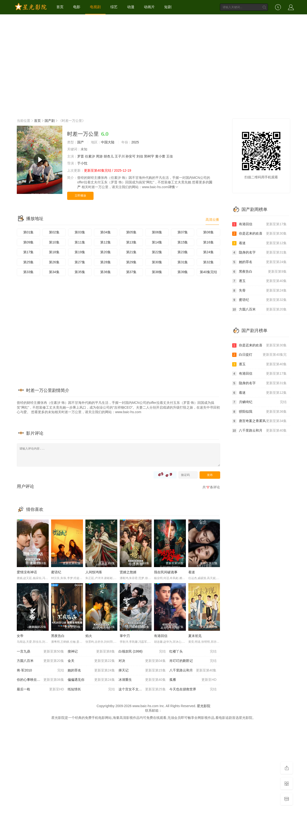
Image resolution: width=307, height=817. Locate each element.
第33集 (28, 272)
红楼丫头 (193, 651)
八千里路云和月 (193, 670)
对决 (142, 661)
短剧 (167, 7)
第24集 (208, 252)
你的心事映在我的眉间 (40, 679)
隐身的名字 (259, 252)
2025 (135, 142)
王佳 (169, 156)
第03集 (80, 232)
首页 (60, 7)
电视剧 (95, 7)
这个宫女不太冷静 (142, 689)
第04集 (105, 232)
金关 (91, 661)
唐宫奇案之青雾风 (259, 421)
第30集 (157, 262)
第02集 (54, 232)
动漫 (130, 7)
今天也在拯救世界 (193, 689)
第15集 (182, 242)
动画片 (149, 7)
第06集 (157, 232)
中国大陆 (107, 142)
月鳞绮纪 (259, 402)
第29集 (131, 262)
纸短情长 (91, 689)
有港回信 (160, 636)
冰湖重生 (142, 679)
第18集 (54, 252)
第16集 (208, 242)
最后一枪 (40, 689)
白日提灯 (259, 354)
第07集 (182, 232)
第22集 (157, 252)
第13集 (131, 242)
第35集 (80, 272)
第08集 (208, 232)
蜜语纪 (56, 572)
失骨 (259, 290)
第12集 (105, 242)
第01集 (28, 232)
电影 (76, 7)
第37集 (131, 272)
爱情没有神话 (27, 572)
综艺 (114, 7)
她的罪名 (91, 670)
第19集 (80, 252)
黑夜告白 (58, 636)
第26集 (54, 262)
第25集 (28, 262)
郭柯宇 (149, 156)
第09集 (28, 242)
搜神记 (91, 651)
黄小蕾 (160, 156)
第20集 (105, 252)
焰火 (88, 636)
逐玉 (259, 281)
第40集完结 (208, 272)
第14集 (157, 242)
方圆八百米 (40, 661)
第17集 (28, 252)
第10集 (54, 242)
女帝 (20, 636)
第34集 (54, 272)
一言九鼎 (40, 651)
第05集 (131, 232)
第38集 (157, 272)
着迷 (191, 572)
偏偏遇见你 (91, 679)
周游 (99, 156)
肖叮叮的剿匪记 (193, 661)
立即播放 (80, 195)
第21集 (131, 252)
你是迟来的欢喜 (259, 233)
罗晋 (80, 156)
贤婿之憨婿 (128, 572)
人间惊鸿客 (93, 572)
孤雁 (193, 679)
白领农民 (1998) (142, 651)
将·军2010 (40, 670)
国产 (80, 142)
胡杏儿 (109, 156)
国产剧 (50, 121)
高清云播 (212, 219)
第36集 (105, 272)
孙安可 (130, 156)
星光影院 (203, 706)
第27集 (80, 262)
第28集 (105, 262)
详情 (173, 187)
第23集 (182, 252)
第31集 (182, 262)
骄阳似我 (259, 411)
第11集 (80, 242)
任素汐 (90, 156)
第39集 (182, 272)
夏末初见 (195, 636)
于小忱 (82, 163)
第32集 (208, 262)
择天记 (142, 670)
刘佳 (139, 156)
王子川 (120, 156)
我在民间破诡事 (165, 572)
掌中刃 (125, 636)
